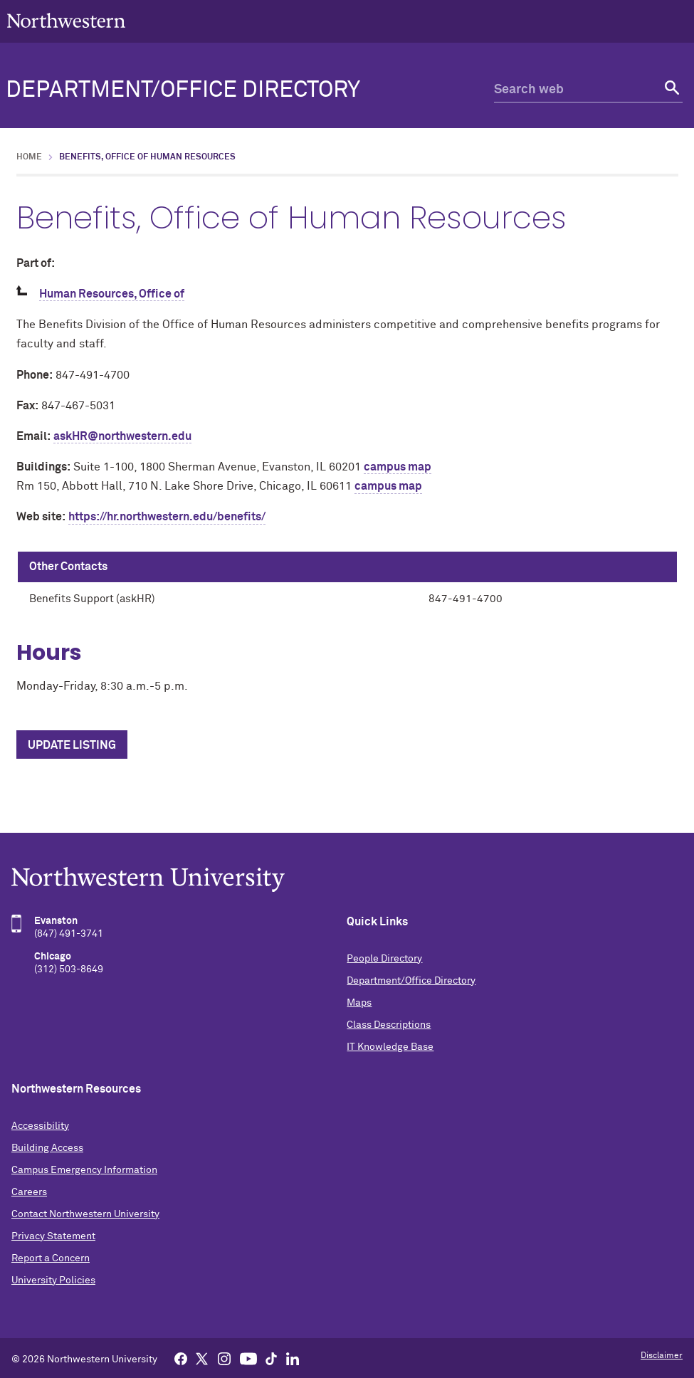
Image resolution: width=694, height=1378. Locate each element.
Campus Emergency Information (84, 1170)
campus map (397, 467)
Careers (29, 1192)
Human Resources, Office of (111, 294)
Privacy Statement (53, 1236)
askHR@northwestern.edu (122, 436)
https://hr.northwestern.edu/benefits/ (166, 516)
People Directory (384, 959)
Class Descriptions (389, 1025)
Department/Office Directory (183, 90)
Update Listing (72, 745)
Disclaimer (662, 1356)
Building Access (47, 1148)
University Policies (53, 1280)
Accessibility (40, 1126)
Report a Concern (50, 1258)
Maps (359, 1003)
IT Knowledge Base (390, 1047)
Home (29, 157)
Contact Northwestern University (85, 1214)
